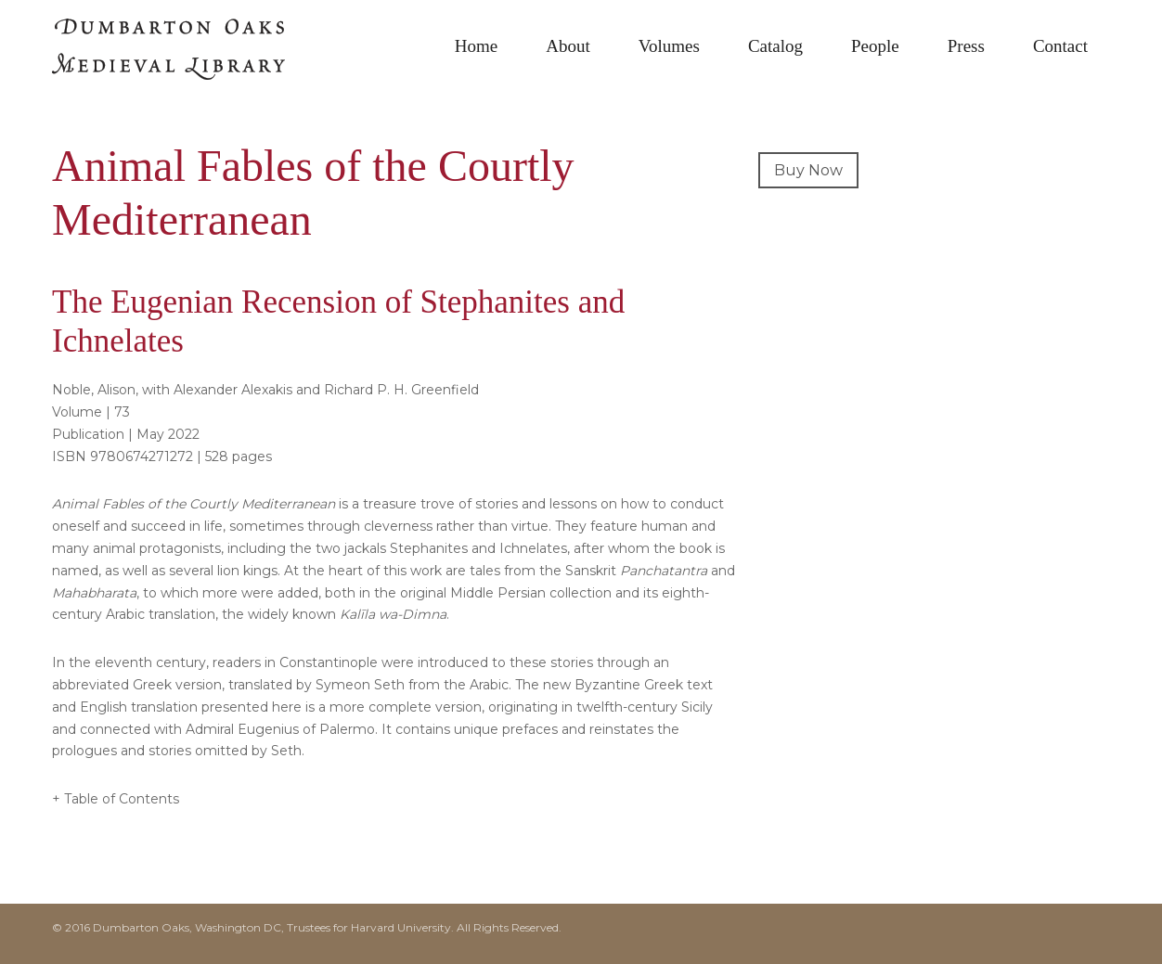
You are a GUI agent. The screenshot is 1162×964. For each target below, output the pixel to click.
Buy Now (808, 170)
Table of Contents (121, 798)
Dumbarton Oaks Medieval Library (191, 56)
